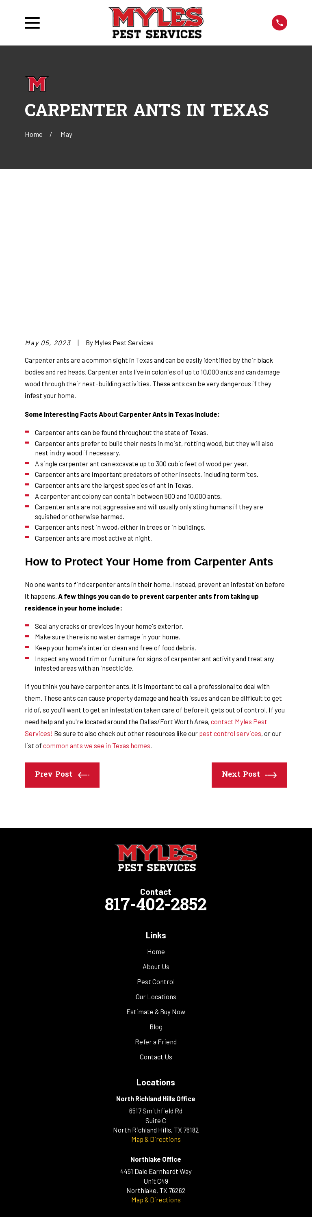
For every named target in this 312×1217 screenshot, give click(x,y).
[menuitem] (35, 1200)
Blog (156, 903)
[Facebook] (146, 1117)
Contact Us (156, 933)
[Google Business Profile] (166, 1117)
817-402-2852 (156, 782)
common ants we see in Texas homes (96, 621)
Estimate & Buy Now (155, 888)
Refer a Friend (156, 918)
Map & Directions (156, 1015)
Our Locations (156, 873)
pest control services (230, 610)
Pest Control (156, 858)
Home (156, 828)
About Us (156, 843)
